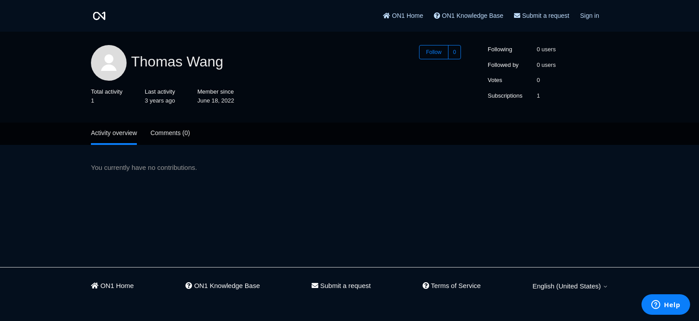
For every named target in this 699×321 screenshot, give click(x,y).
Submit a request (541, 15)
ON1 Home (403, 15)
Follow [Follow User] (434, 52)
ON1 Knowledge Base (468, 15)
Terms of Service (452, 285)
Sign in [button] (589, 15)
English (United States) (570, 286)
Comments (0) (170, 132)
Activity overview (114, 132)
